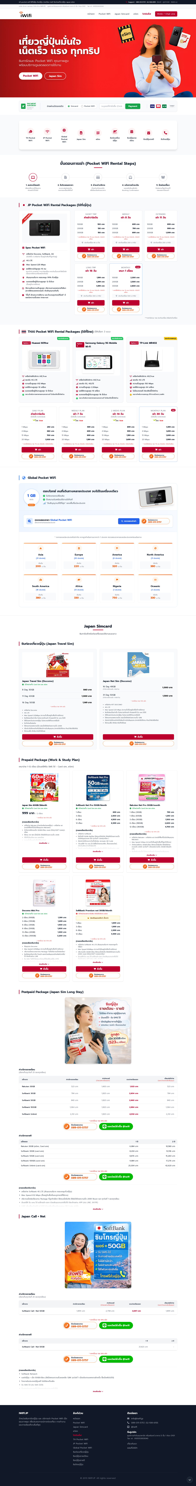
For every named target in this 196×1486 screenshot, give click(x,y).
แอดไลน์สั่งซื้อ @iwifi (116, 1126)
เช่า (91, 249)
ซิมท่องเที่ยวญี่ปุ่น (81, 1452)
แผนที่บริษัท (132, 1447)
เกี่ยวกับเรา (132, 1443)
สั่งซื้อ (57, 737)
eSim (135, 14)
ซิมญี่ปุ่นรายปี (79, 1460)
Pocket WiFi (104, 14)
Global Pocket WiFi (82, 1447)
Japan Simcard (122, 14)
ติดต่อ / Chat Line (166, 14)
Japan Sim (55, 76)
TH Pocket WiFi (80, 1439)
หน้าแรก (91, 14)
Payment (132, 106)
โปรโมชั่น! (146, 14)
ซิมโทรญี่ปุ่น (78, 1464)
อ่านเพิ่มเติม (44, 843)
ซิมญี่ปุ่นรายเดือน (80, 1456)
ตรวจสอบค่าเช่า (128, 521)
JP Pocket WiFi (80, 1443)
